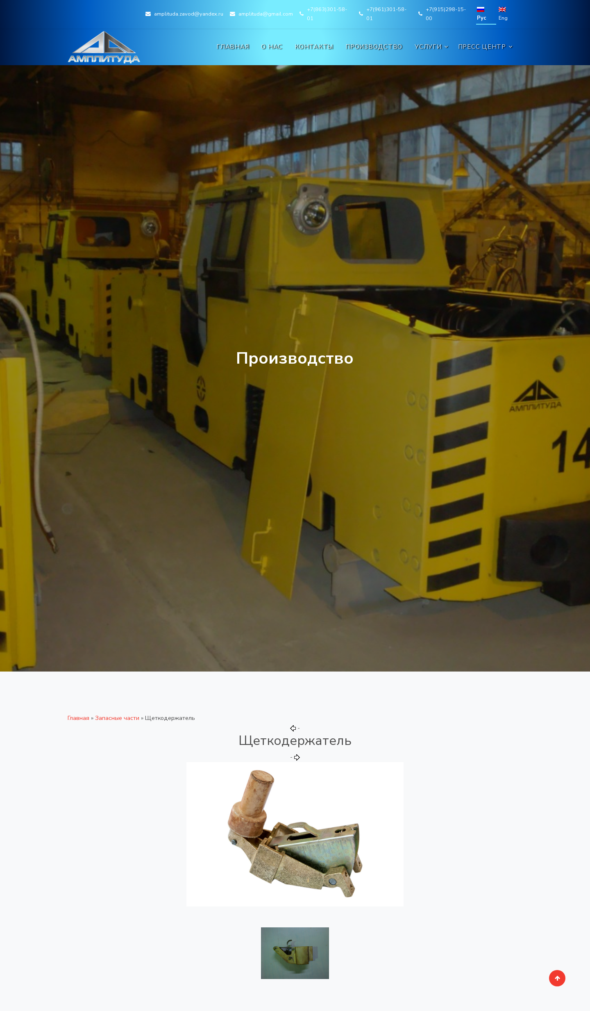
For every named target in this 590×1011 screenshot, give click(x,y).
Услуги (428, 47)
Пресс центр (482, 47)
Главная (232, 47)
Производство (373, 47)
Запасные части (117, 718)
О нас (271, 47)
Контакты (314, 47)
